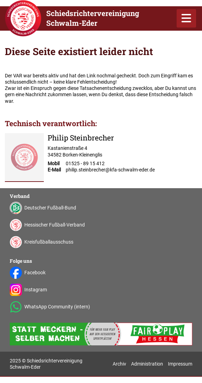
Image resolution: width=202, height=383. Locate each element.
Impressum (180, 364)
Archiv (119, 364)
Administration (147, 364)
